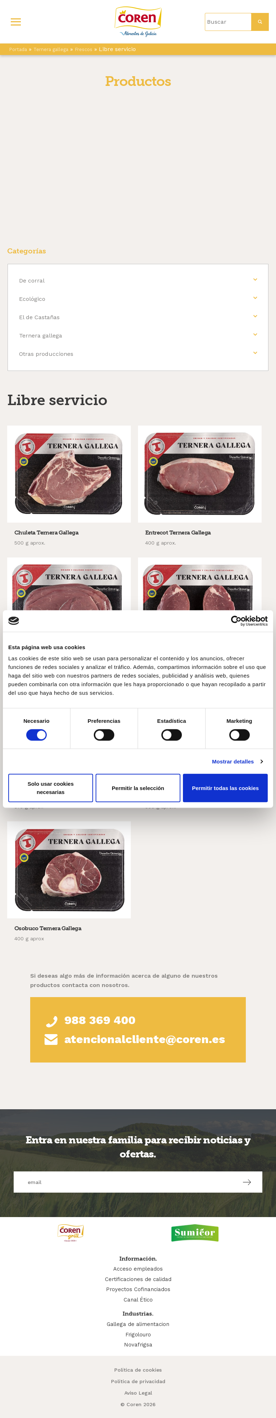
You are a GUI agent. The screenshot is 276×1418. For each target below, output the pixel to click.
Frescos (83, 49)
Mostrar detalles (233, 761)
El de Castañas (39, 317)
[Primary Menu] (16, 22)
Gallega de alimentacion (138, 1324)
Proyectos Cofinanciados (138, 1289)
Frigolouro (138, 1334)
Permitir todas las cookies (225, 788)
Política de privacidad (138, 1381)
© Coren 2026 (138, 1404)
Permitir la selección (138, 788)
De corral (32, 280)
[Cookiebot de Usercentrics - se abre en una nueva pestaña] (236, 620)
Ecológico (32, 298)
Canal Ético (138, 1300)
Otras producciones (46, 353)
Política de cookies (138, 1370)
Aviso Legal (138, 1393)
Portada (18, 49)
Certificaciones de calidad (138, 1279)
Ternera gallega (50, 49)
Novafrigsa (138, 1344)
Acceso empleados (138, 1269)
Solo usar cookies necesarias (51, 788)
